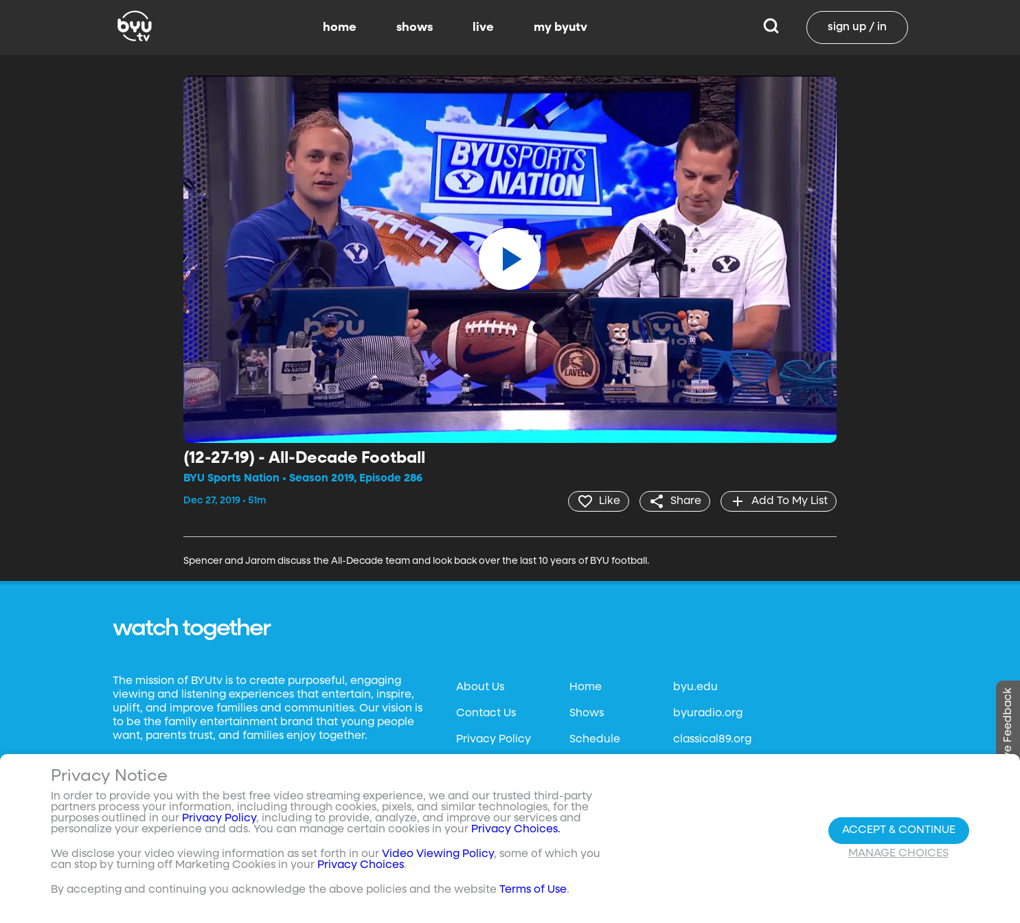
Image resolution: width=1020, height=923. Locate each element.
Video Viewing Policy (438, 854)
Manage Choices (898, 853)
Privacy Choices (360, 865)
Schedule (594, 739)
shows (414, 27)
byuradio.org (708, 713)
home (339, 27)
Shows (586, 713)
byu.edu (695, 687)
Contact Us (486, 713)
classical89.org (712, 739)
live (483, 27)
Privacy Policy (493, 739)
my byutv (560, 27)
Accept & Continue (898, 830)
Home (585, 687)
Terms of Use (533, 890)
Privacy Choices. (515, 829)
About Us (480, 687)
